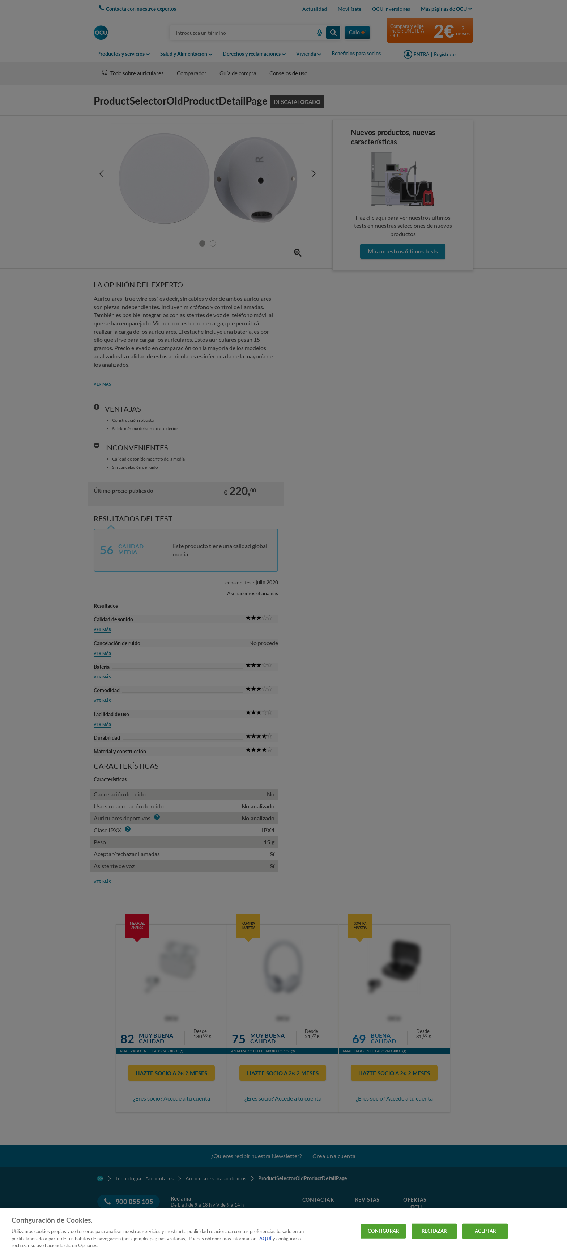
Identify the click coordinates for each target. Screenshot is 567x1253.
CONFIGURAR (383, 1231)
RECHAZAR (434, 1231)
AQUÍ (265, 1238)
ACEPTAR (485, 1231)
